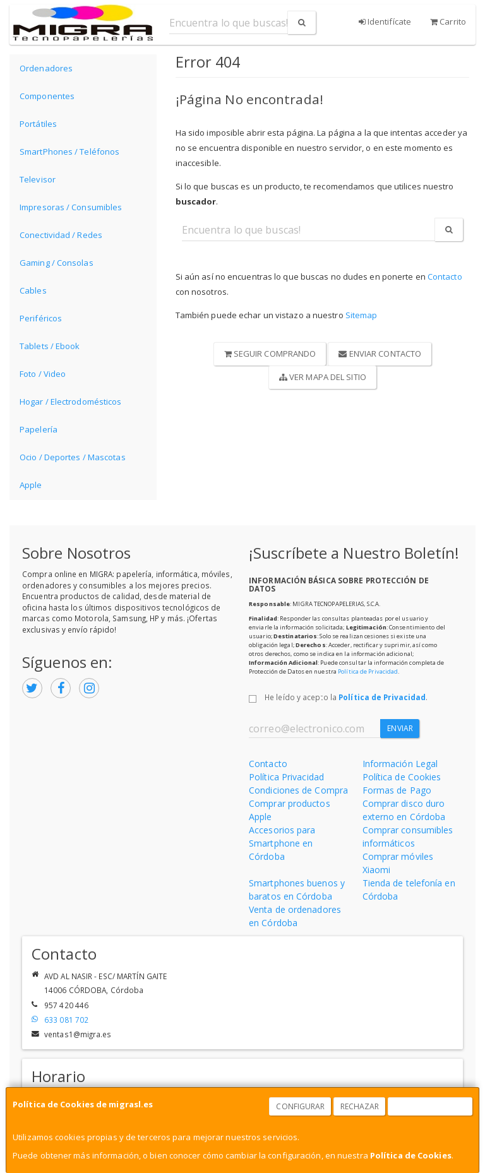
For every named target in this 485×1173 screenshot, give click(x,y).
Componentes (47, 96)
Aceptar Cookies (431, 1106)
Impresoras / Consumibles (71, 207)
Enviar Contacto (379, 353)
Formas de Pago (396, 790)
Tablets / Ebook (50, 346)
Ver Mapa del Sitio (322, 377)
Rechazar (360, 1106)
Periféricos (41, 318)
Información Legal (400, 764)
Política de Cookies (411, 1155)
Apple (31, 485)
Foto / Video (43, 373)
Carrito (448, 21)
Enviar (400, 728)
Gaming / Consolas (56, 262)
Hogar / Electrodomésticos (71, 401)
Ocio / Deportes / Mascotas (73, 457)
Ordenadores (46, 68)
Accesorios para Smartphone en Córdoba (282, 843)
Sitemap (361, 315)
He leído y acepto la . (346, 697)
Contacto (445, 276)
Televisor (38, 179)
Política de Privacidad (368, 671)
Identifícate (385, 21)
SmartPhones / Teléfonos (69, 151)
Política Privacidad (286, 777)
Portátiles (38, 123)
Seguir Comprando (270, 353)
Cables (33, 290)
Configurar (300, 1106)
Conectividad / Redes (61, 235)
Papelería (38, 429)
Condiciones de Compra (298, 790)
